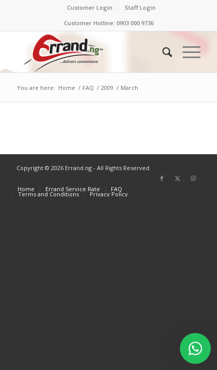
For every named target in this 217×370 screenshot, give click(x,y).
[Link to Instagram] (193, 178)
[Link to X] (177, 178)
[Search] (162, 51)
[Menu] (186, 51)
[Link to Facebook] (162, 178)
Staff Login (140, 7)
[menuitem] (90, 7)
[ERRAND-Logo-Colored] (90, 51)
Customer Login (89, 7)
